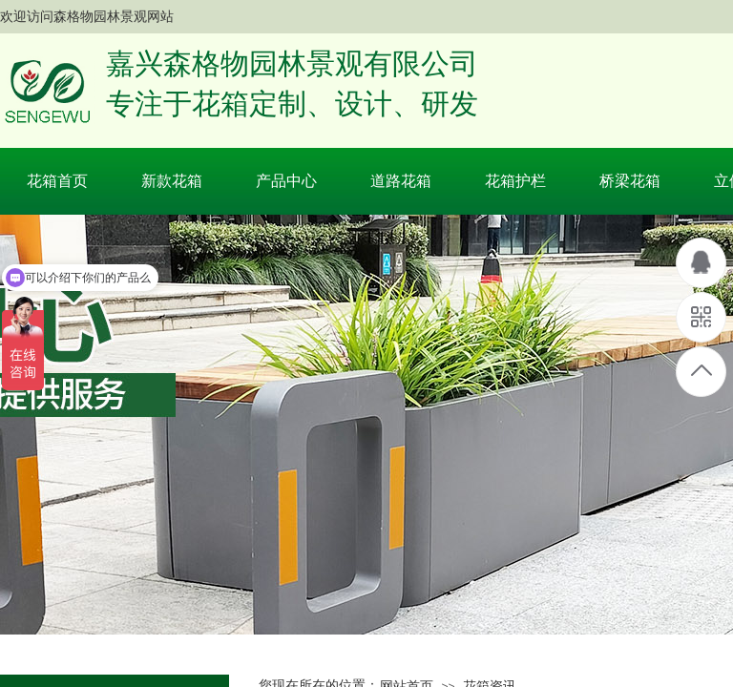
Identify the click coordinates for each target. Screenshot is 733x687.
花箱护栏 (515, 181)
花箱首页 (57, 181)
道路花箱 (400, 181)
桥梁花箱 (629, 181)
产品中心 (286, 181)
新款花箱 (171, 181)
